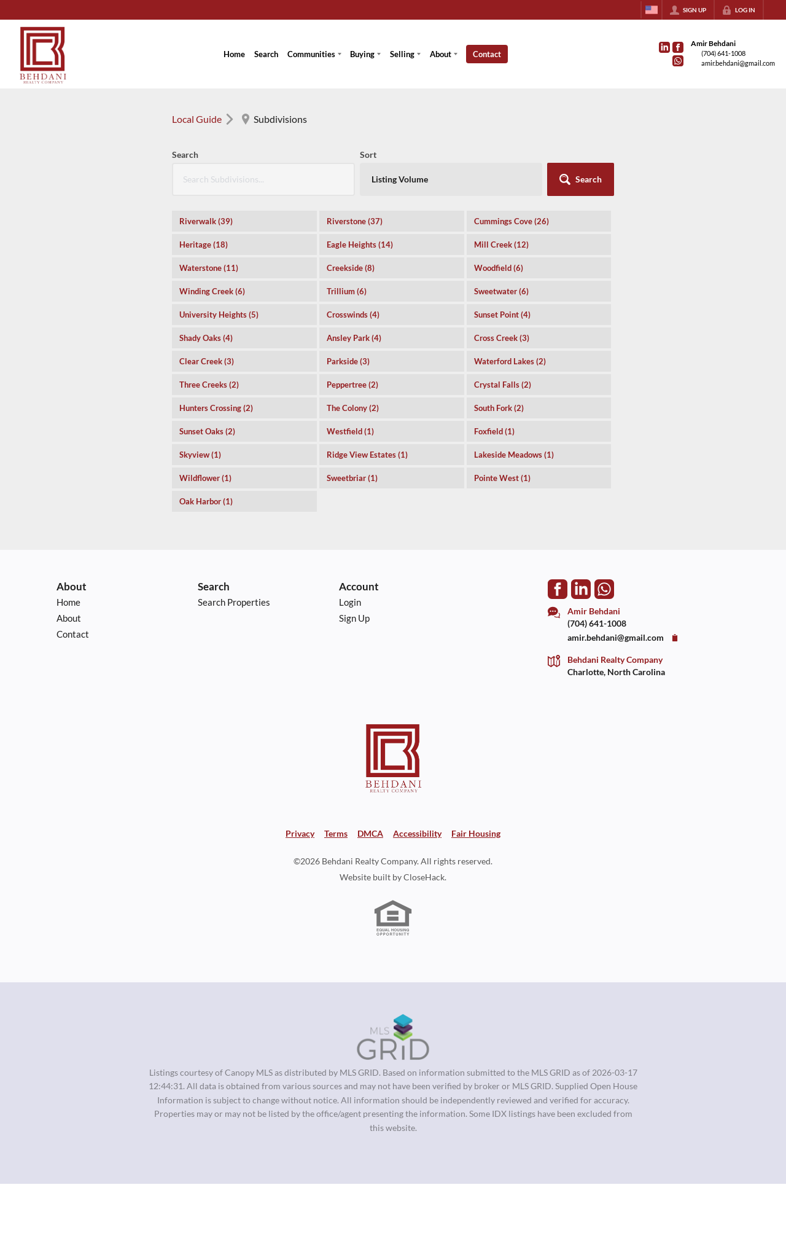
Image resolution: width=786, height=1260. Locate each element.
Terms (336, 834)
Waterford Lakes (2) (510, 361)
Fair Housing (475, 834)
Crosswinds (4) (353, 314)
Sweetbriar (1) (352, 478)
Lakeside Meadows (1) (514, 455)
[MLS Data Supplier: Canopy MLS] (393, 1037)
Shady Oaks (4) (206, 338)
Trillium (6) (347, 291)
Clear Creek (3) (206, 361)
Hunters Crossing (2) (216, 408)
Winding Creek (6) (212, 291)
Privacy (300, 834)
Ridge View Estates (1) (367, 455)
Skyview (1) (200, 455)
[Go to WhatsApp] (677, 60)
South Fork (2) (499, 408)
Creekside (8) (351, 268)
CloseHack (424, 877)
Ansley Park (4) (354, 338)
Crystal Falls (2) (502, 384)
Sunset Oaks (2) (207, 431)
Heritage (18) (203, 244)
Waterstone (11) (208, 268)
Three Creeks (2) (209, 384)
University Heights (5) (219, 314)
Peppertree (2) (352, 384)
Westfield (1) (350, 431)
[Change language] (651, 9)
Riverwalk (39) (206, 221)
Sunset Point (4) (502, 314)
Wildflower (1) (205, 478)
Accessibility (417, 834)
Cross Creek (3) (501, 338)
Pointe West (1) (502, 478)
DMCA (370, 834)
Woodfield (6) (498, 268)
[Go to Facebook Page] (677, 47)
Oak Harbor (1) (206, 501)
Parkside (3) (348, 361)
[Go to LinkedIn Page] (664, 47)
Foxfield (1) (494, 431)
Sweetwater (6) (501, 291)
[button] (580, 179)
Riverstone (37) (355, 221)
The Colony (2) (353, 408)
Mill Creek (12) (501, 244)
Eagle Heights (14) (360, 244)
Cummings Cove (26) (511, 221)
